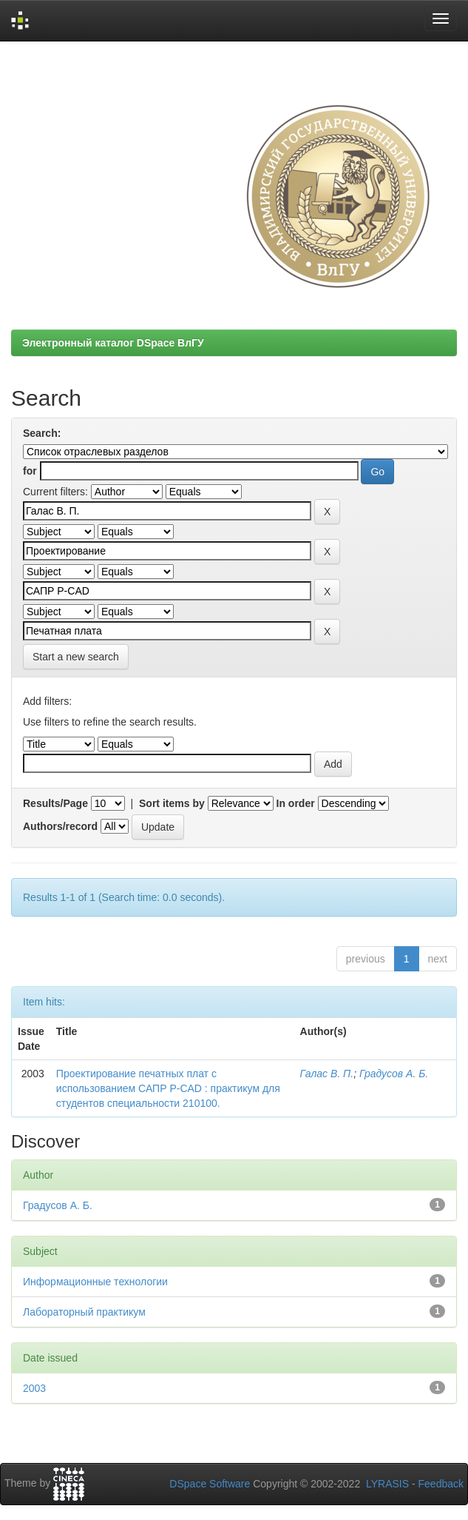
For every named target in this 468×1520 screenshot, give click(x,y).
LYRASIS (387, 1484)
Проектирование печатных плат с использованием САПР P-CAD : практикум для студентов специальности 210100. (168, 1088)
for (30, 471)
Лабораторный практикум (84, 1312)
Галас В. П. (327, 1073)
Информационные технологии (95, 1282)
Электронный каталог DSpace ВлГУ (113, 343)
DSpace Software (209, 1484)
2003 (34, 1388)
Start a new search (76, 657)
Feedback (441, 1484)
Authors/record (60, 826)
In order (296, 803)
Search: (42, 433)
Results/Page (55, 803)
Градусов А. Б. (393, 1073)
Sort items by (172, 803)
